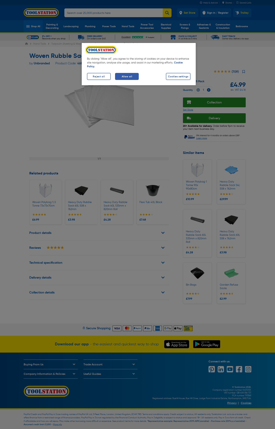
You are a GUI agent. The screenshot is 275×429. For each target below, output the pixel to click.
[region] (139, 64)
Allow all (127, 76)
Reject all (99, 76)
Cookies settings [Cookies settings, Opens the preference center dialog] (178, 76)
